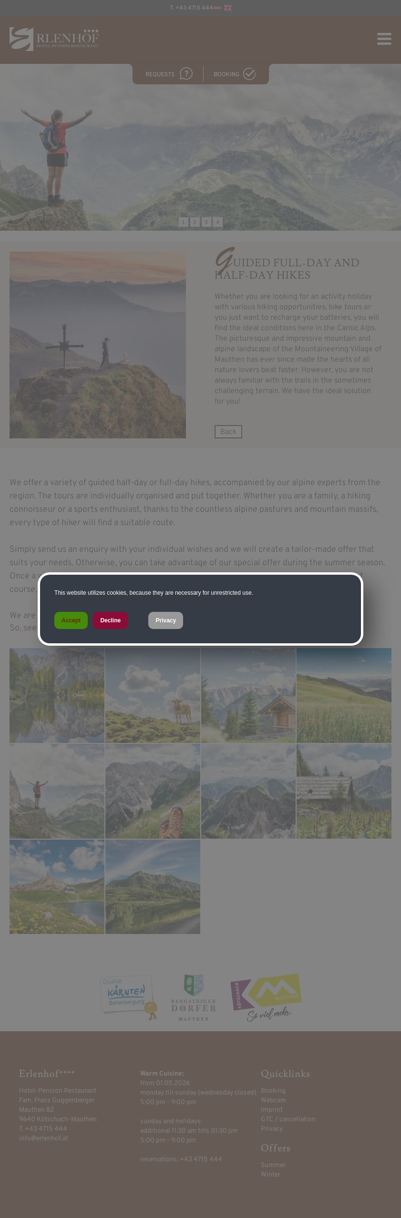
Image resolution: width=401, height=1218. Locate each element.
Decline (110, 620)
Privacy (165, 620)
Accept (71, 620)
